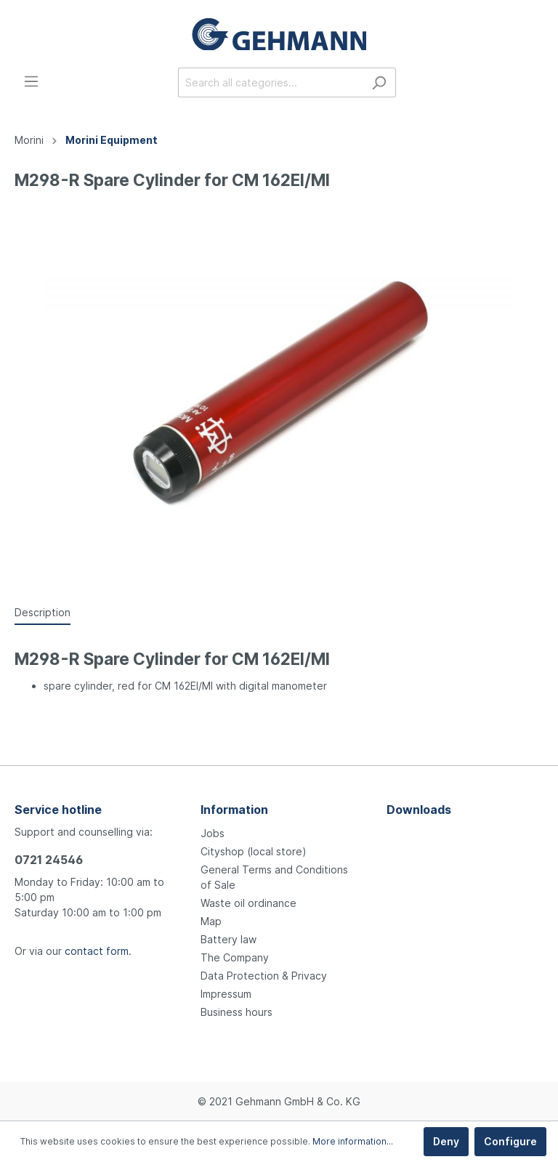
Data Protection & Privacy (264, 975)
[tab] (42, 612)
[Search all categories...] (270, 82)
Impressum (226, 994)
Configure (510, 1141)
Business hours (236, 1012)
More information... (352, 1141)
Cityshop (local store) (254, 851)
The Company (235, 957)
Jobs (213, 833)
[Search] (379, 82)
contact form (97, 951)
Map (211, 921)
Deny (446, 1141)
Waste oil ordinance (248, 903)
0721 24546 (49, 859)
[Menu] (31, 81)
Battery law (228, 939)
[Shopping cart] (534, 83)
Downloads (419, 809)
